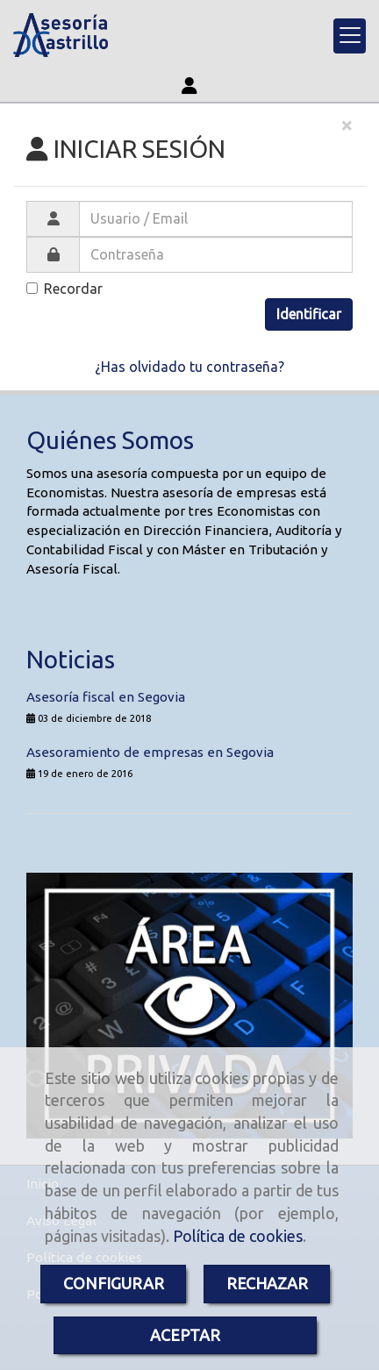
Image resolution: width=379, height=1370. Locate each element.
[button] (189, 85)
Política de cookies (238, 1236)
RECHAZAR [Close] (267, 1283)
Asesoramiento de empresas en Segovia (150, 752)
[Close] (346, 125)
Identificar (308, 314)
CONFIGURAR (113, 1283)
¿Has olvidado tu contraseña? (189, 367)
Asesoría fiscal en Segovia (105, 696)
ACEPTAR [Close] (185, 1335)
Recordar (64, 288)
